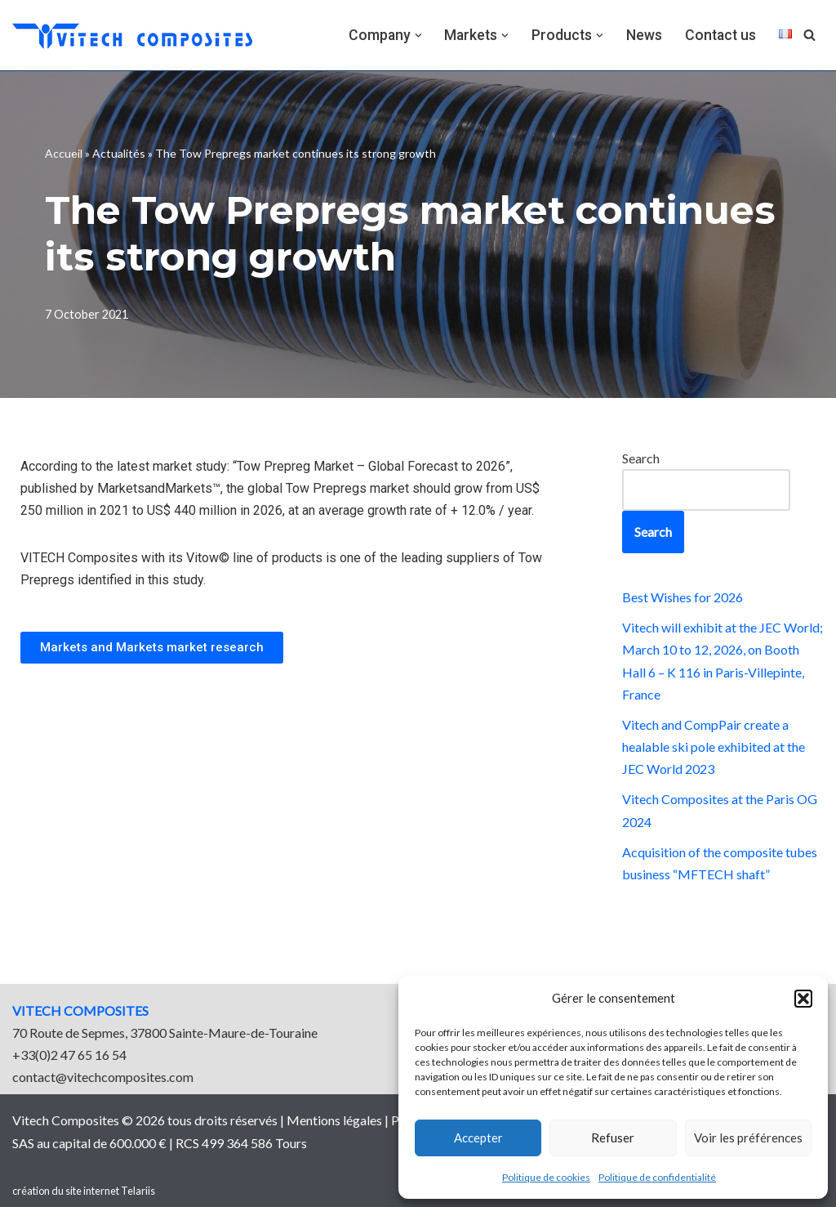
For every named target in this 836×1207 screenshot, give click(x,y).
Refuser (612, 1137)
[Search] (809, 35)
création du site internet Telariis (83, 1190)
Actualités (118, 153)
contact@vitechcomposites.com (102, 1076)
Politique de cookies (546, 1177)
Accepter (478, 1137)
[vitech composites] (132, 35)
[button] (803, 998)
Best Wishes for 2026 (682, 597)
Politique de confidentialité (657, 1177)
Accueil (63, 153)
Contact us (720, 35)
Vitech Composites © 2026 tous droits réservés (146, 1120)
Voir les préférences (748, 1137)
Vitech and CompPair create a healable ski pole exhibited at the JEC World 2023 (713, 746)
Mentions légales (334, 1120)
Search (641, 458)
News (644, 35)
